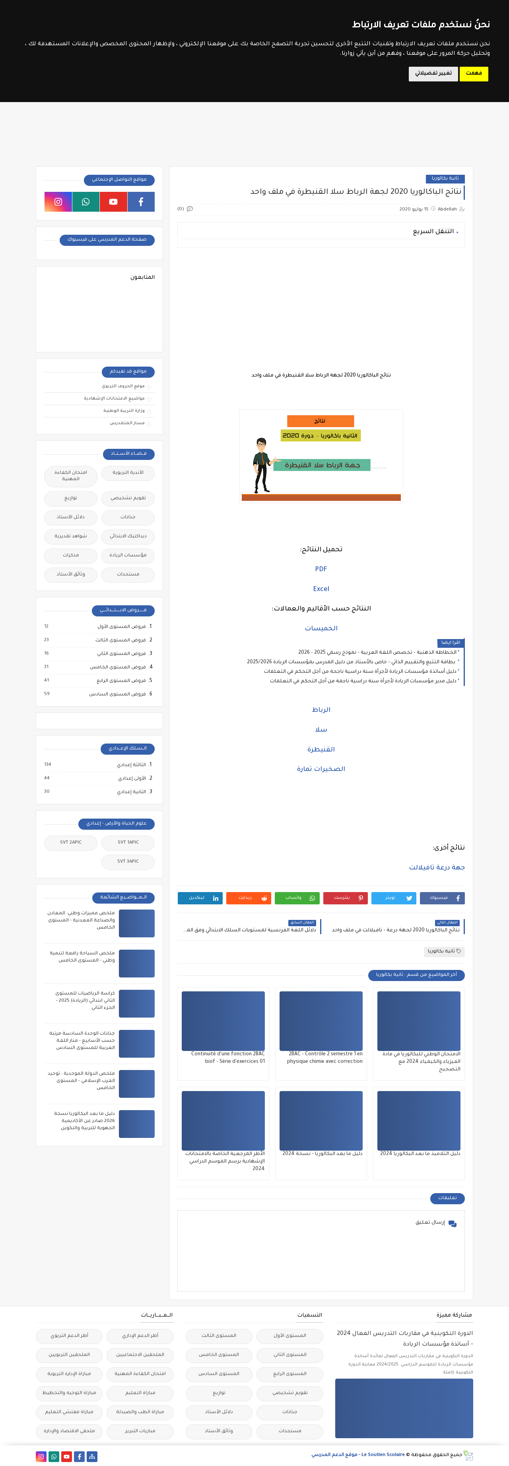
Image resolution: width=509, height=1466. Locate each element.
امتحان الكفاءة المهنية (70, 476)
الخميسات (321, 629)
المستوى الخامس (219, 1355)
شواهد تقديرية (70, 536)
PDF (321, 570)
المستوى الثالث (219, 1336)
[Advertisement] (321, 309)
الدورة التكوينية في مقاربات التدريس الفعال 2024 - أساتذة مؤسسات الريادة (405, 1339)
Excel (321, 589)
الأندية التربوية (128, 473)
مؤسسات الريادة (128, 555)
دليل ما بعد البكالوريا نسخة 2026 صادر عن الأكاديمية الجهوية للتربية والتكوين (84, 1121)
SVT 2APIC (71, 843)
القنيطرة (321, 750)
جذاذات (128, 517)
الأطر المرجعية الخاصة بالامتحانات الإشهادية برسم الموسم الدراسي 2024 (225, 1161)
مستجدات (128, 575)
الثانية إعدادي (131, 792)
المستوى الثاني (290, 1355)
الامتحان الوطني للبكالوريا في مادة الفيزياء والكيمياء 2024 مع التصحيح (421, 1062)
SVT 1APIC (128, 843)
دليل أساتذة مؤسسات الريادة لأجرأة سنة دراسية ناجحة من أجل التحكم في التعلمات (360, 672)
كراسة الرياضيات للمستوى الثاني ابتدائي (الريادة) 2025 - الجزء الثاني (85, 1001)
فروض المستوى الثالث (120, 640)
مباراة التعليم (140, 1393)
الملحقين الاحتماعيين (140, 1355)
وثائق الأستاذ (71, 575)
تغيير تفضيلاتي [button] (433, 74)
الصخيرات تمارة (321, 769)
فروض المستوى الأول (121, 627)
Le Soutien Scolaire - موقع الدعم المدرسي (358, 1455)
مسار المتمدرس (127, 423)
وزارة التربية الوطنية (124, 411)
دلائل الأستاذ (71, 517)
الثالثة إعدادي (131, 765)
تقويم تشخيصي (128, 498)
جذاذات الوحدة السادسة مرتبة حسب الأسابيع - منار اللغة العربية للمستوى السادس (82, 1041)
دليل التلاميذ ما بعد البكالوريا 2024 (420, 1154)
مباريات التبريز (140, 1431)
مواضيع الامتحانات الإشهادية (114, 398)
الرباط (321, 710)
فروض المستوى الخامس (117, 667)
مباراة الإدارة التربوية (69, 1374)
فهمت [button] (474, 74)
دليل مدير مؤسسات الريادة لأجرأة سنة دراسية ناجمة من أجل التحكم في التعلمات (363, 681)
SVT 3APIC (128, 862)
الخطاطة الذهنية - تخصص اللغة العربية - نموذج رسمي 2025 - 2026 (377, 653)
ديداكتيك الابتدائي (128, 536)
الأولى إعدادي (131, 779)
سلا (321, 730)
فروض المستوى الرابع (121, 681)
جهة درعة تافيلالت (437, 868)
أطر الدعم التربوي (69, 1336)
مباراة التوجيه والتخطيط (69, 1393)
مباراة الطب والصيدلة (140, 1412)
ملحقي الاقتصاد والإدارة (69, 1431)
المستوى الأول (290, 1336)
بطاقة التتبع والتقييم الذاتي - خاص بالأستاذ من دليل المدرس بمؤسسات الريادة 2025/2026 (352, 662)
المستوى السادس (218, 1374)
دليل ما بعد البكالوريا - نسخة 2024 (322, 1154)
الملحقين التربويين (69, 1355)
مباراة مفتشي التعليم (69, 1412)
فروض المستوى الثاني (121, 654)
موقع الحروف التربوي (123, 386)
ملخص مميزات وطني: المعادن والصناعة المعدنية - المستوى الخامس (81, 921)
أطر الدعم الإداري (140, 1336)
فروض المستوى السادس (117, 694)
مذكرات (71, 555)
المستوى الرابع (290, 1374)
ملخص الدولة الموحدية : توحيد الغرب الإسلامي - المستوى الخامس (81, 1081)
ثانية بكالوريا (445, 179)
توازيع (70, 498)
